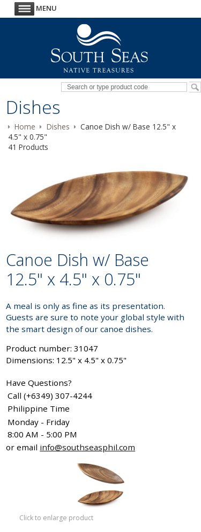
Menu (35, 8)
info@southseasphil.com (87, 447)
